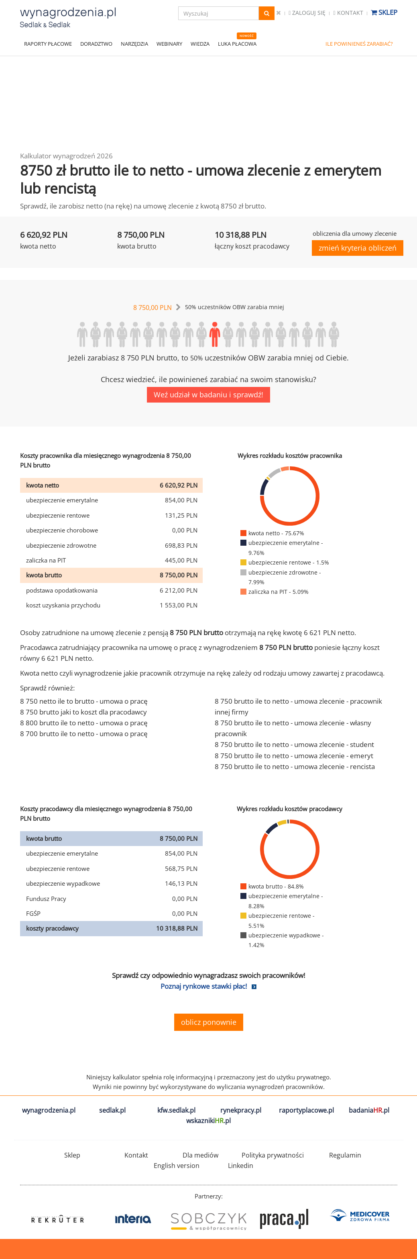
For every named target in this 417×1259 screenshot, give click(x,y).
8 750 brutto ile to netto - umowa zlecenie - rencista (295, 766)
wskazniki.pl (208, 1120)
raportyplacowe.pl (306, 1110)
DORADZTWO (96, 43)
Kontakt (348, 12)
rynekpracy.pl (240, 1110)
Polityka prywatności (273, 1155)
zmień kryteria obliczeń (358, 248)
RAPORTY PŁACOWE (48, 43)
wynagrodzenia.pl (48, 1110)
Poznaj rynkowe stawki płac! (204, 986)
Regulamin (345, 1155)
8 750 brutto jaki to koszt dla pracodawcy (83, 712)
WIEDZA (200, 43)
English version (176, 1165)
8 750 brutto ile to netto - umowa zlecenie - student (294, 744)
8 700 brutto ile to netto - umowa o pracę (84, 733)
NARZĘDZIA (134, 43)
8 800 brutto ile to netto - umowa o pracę (84, 722)
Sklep (384, 12)
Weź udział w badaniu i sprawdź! (208, 394)
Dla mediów (200, 1155)
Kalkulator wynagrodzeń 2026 (66, 155)
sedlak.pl (112, 1110)
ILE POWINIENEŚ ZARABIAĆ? (359, 43)
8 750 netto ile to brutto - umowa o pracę (84, 701)
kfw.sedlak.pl (176, 1110)
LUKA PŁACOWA (237, 43)
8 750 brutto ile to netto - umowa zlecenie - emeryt (294, 755)
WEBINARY (169, 43)
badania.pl (369, 1110)
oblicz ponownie (208, 1022)
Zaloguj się (307, 12)
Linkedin (240, 1165)
